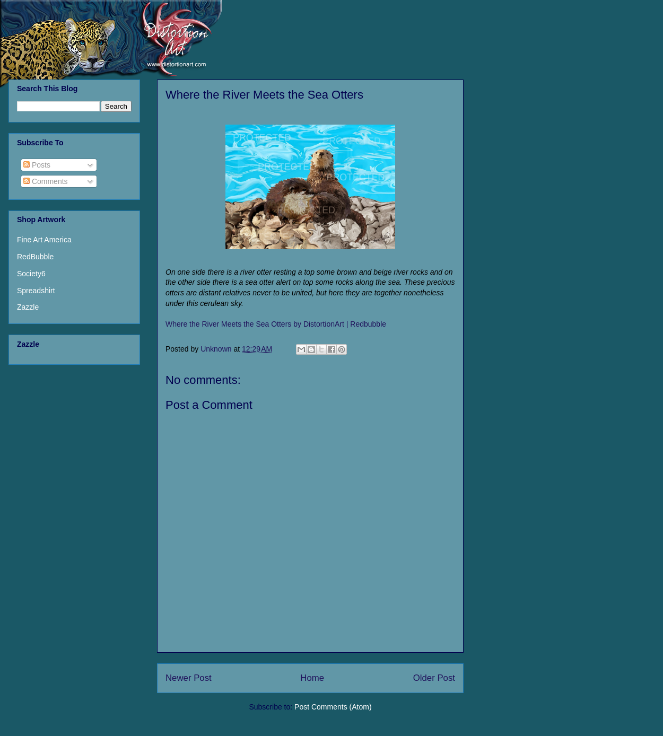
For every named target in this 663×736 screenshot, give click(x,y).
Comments (45, 181)
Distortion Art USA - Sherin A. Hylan (92, 33)
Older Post (434, 678)
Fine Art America (44, 239)
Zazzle (28, 307)
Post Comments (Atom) (332, 707)
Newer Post (188, 678)
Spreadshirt (36, 290)
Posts (36, 165)
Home (312, 678)
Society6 (31, 273)
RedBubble (35, 256)
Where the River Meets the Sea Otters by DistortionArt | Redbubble (275, 324)
